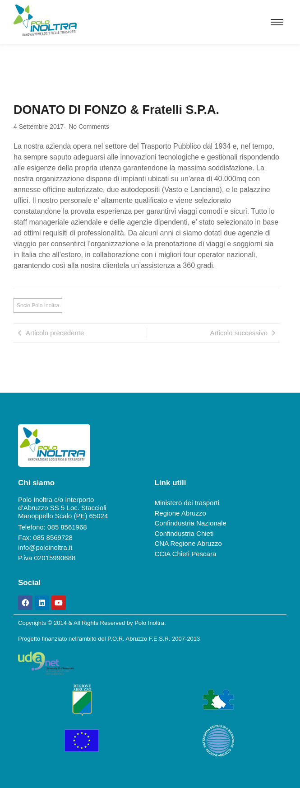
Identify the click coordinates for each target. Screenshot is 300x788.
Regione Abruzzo (180, 513)
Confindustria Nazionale (190, 523)
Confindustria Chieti (184, 533)
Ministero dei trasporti (187, 503)
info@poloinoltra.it (45, 547)
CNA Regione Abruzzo (188, 543)
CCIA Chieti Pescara (186, 554)
